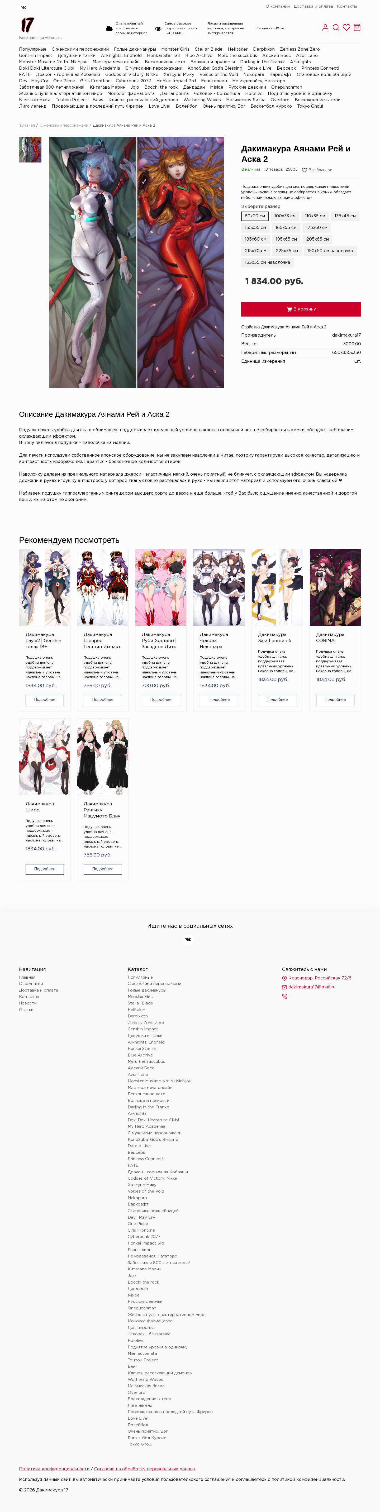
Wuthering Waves (202, 100)
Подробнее (44, 699)
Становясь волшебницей (324, 75)
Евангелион (214, 81)
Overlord (280, 100)
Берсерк (286, 68)
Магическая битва (245, 100)
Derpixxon (264, 49)
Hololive (254, 94)
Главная (27, 125)
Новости (28, 1003)
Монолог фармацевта (131, 94)
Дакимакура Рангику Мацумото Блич (102, 810)
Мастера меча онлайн (116, 62)
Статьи (26, 1010)
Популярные (32, 49)
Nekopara (253, 75)
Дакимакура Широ (40, 807)
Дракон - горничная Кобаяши (68, 75)
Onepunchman (286, 87)
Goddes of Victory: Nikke (131, 75)
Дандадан (194, 87)
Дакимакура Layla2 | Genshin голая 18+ (43, 641)
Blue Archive (198, 56)
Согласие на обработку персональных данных (145, 1469)
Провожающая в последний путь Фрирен (98, 106)
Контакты (347, 6)
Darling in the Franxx (262, 62)
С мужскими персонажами (153, 68)
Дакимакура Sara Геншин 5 (274, 638)
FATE (25, 75)
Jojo (135, 87)
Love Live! (159, 106)
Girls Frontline (95, 81)
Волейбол (186, 106)
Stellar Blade (208, 49)
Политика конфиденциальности (54, 1469)
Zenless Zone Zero (300, 49)
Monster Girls (175, 49)
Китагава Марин (107, 87)
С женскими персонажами (80, 49)
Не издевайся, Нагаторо (258, 81)
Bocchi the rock (161, 87)
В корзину (301, 309)
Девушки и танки (77, 56)
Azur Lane (307, 56)
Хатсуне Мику (179, 75)
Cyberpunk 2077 (133, 81)
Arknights (300, 62)
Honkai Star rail (163, 56)
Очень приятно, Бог (224, 106)
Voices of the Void (219, 75)
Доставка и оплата (313, 6)
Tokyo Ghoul (310, 106)
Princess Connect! (320, 68)
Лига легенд (32, 106)
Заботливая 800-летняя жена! (51, 87)
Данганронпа (174, 94)
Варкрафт (280, 75)
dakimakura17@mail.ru (308, 987)
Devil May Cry (33, 81)
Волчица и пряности (213, 62)
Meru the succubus (237, 56)
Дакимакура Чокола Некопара (214, 641)
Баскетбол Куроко (271, 106)
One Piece (64, 81)
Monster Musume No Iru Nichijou (53, 62)
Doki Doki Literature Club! (46, 68)
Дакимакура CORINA (330, 638)
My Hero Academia (100, 68)
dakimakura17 (346, 335)
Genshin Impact (35, 56)
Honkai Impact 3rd (176, 81)
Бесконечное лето (165, 62)
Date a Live (260, 68)
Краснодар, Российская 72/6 (317, 978)
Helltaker (238, 49)
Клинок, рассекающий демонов (143, 100)
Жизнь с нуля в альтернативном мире (60, 94)
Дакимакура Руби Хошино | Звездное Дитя (159, 641)
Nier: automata (34, 100)
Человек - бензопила (217, 94)
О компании (278, 6)
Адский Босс (276, 56)
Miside (216, 87)
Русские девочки (247, 87)
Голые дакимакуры (135, 49)
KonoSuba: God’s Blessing (215, 68)
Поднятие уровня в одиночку (300, 94)
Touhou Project (71, 100)
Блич (98, 100)
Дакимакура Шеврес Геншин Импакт (102, 641)
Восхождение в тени (317, 100)
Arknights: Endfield (121, 56)
